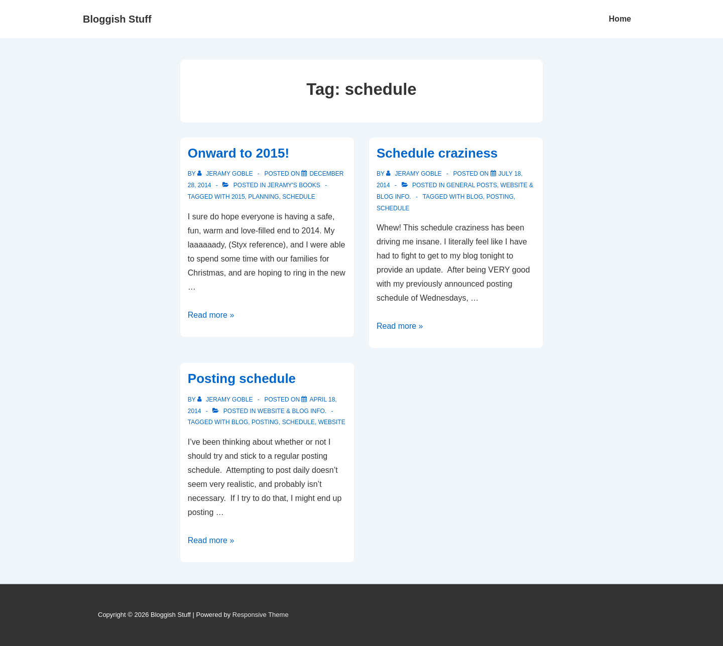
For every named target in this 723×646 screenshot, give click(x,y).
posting (500, 196)
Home (620, 19)
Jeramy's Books (294, 185)
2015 (238, 196)
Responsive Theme (260, 614)
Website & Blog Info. (292, 411)
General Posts (471, 185)
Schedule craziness (437, 153)
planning (263, 196)
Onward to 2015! (238, 153)
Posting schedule (242, 378)
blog (474, 196)
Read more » (211, 315)
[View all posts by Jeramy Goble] (226, 173)
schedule (298, 196)
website (331, 422)
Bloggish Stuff (117, 19)
